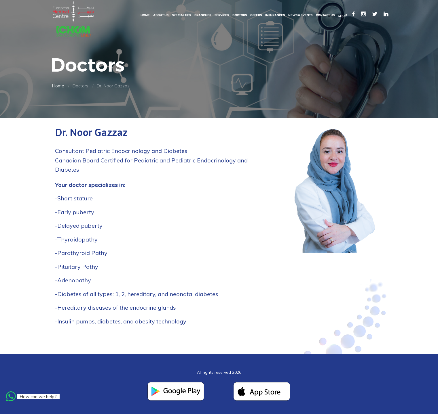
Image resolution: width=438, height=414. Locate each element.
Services (222, 15)
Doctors (239, 15)
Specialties (181, 15)
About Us (160, 15)
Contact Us (325, 15)
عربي (342, 15)
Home (145, 15)
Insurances (275, 15)
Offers (256, 15)
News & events (300, 15)
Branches (202, 15)
